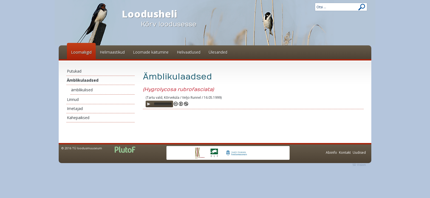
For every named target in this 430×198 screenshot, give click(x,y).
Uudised (359, 152)
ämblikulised (82, 89)
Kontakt (345, 152)
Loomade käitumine (151, 52)
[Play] (148, 104)
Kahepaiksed (78, 117)
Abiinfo (331, 152)
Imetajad (75, 108)
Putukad (74, 71)
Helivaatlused (188, 52)
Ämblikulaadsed (82, 80)
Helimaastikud (112, 52)
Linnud (73, 99)
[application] (159, 104)
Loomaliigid (81, 52)
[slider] (163, 104)
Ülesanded (218, 52)
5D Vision (359, 165)
